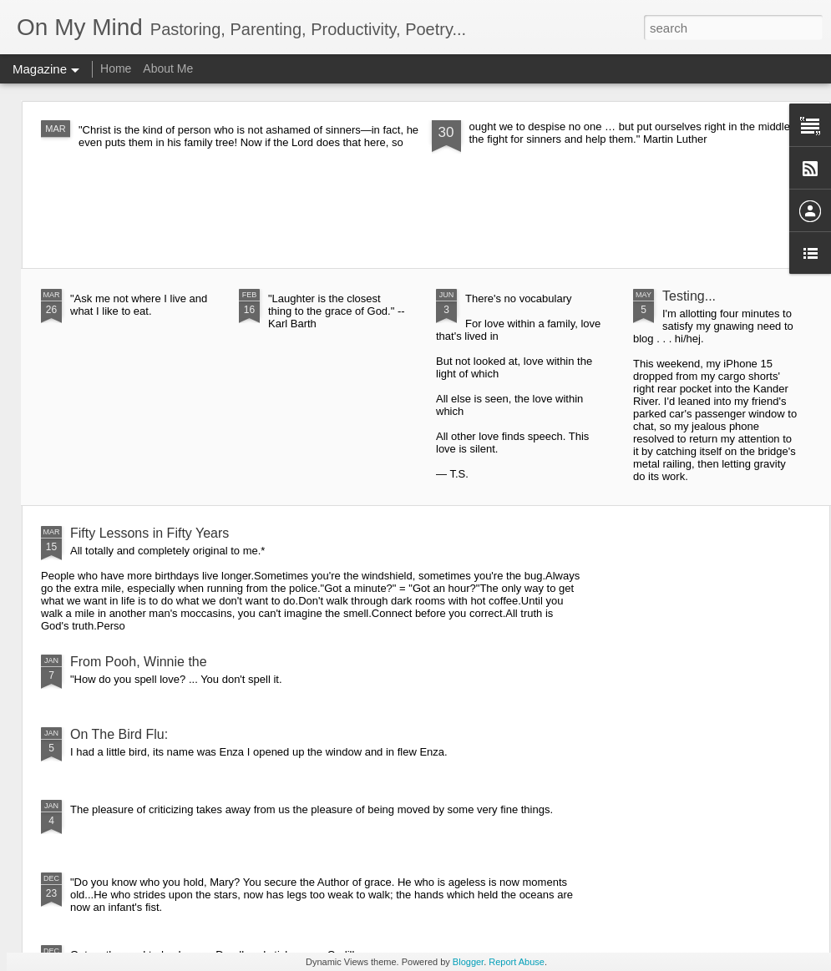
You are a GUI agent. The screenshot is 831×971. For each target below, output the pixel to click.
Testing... (689, 296)
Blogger (468, 962)
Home (115, 68)
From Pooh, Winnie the (138, 662)
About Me (168, 68)
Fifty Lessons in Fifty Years (149, 533)
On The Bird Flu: (119, 734)
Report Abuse (517, 962)
